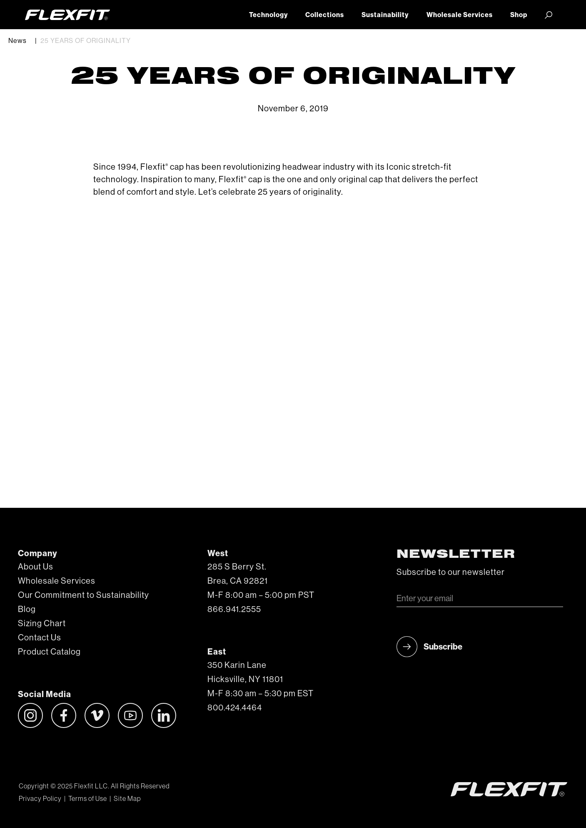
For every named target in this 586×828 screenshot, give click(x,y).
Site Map (127, 798)
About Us (35, 567)
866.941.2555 (234, 609)
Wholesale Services (459, 15)
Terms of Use (87, 798)
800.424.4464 (234, 708)
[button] (548, 14)
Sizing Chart (42, 624)
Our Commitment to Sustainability (83, 595)
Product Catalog (49, 652)
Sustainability (385, 15)
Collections (324, 15)
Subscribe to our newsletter (450, 572)
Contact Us (39, 638)
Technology (268, 15)
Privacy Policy (40, 798)
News (17, 41)
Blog (27, 609)
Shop (518, 15)
